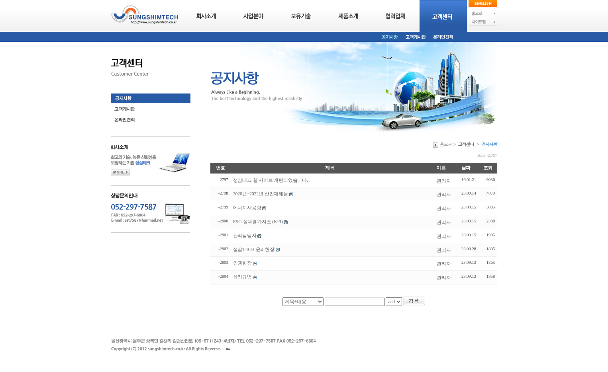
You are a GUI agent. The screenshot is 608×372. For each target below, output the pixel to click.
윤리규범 (242, 277)
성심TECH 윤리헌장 (254, 249)
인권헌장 (242, 263)
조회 (488, 168)
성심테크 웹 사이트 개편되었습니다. (270, 180)
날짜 (466, 168)
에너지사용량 (247, 207)
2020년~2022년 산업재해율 (260, 194)
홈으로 (446, 144)
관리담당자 (245, 235)
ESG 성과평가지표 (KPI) (258, 221)
